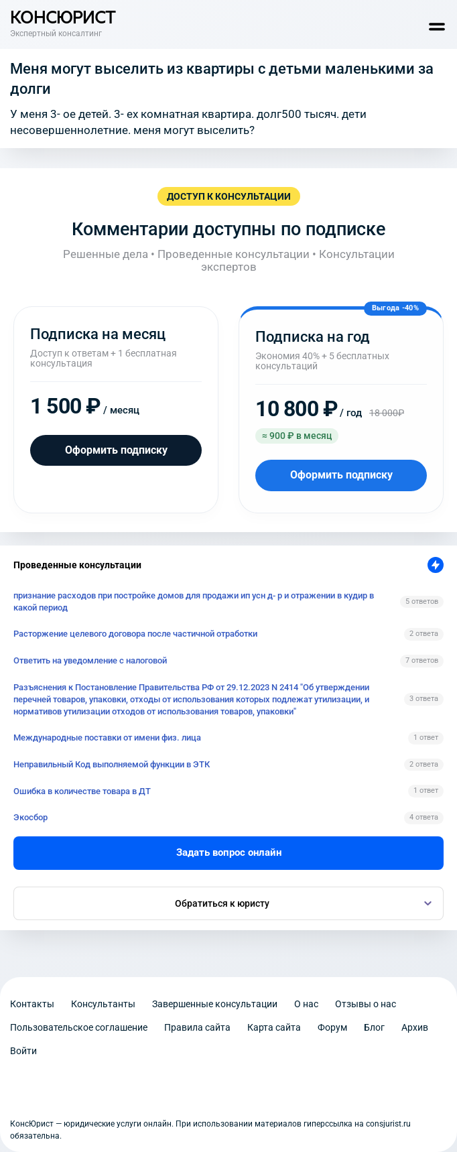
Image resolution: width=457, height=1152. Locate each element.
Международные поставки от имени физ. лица (107, 737)
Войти (23, 1050)
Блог (374, 1027)
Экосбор (30, 817)
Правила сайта (197, 1027)
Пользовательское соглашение (78, 1027)
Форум (332, 1027)
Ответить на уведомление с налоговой (90, 660)
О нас (306, 1004)
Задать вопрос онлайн (228, 852)
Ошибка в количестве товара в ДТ (82, 791)
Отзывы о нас (365, 1004)
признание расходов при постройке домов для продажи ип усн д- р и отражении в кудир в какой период (193, 601)
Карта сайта (274, 1027)
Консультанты (103, 1004)
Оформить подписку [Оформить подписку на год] (341, 474)
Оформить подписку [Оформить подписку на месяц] (116, 450)
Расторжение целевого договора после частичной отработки (135, 634)
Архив (414, 1027)
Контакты (32, 1004)
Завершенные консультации (214, 1004)
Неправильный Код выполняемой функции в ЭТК (111, 764)
